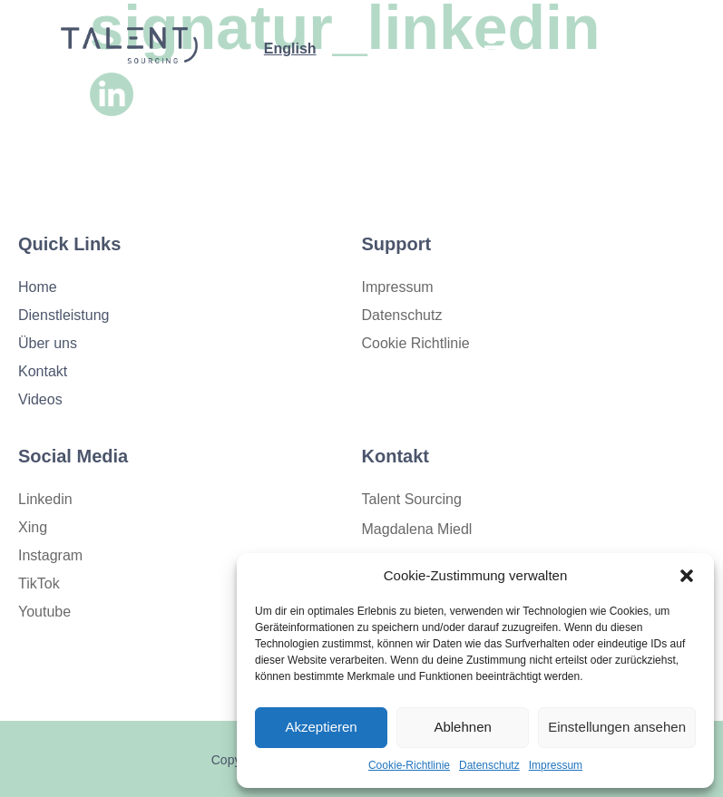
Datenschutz (489, 765)
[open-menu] (495, 50)
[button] (687, 576)
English (290, 48)
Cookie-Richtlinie (409, 765)
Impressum (555, 765)
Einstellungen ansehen (617, 726)
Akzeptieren (321, 726)
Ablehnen (462, 726)
